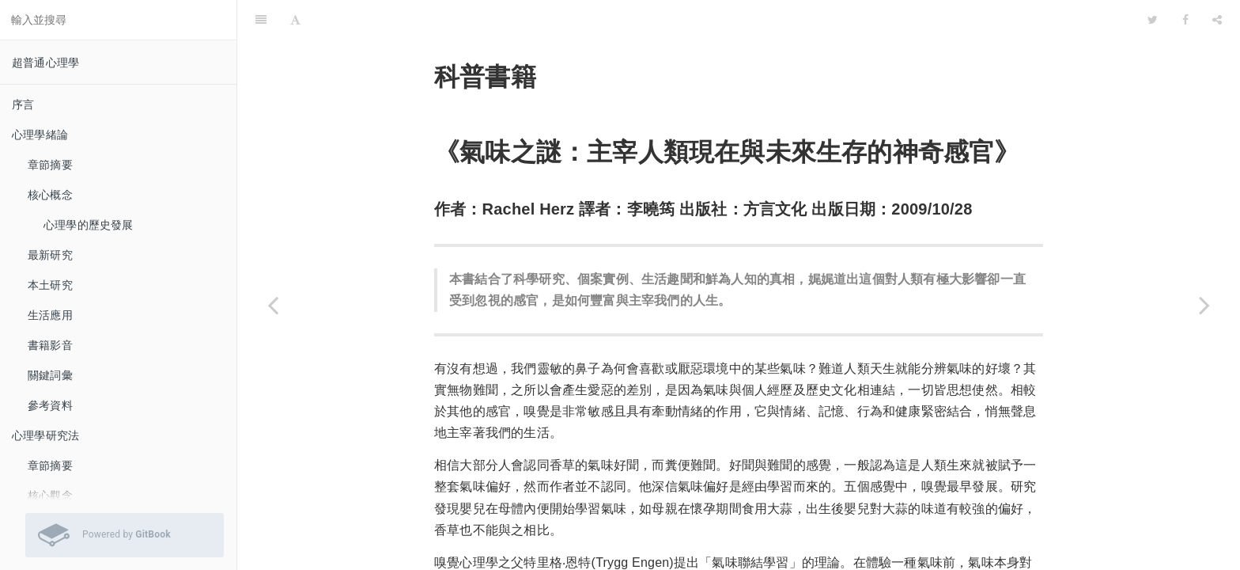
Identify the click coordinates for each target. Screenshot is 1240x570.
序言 (23, 104)
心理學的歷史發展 (88, 224)
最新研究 (50, 255)
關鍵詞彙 (50, 375)
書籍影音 (50, 345)
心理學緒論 (40, 134)
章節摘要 (50, 164)
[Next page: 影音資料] (1204, 305)
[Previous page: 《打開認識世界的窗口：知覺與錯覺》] (272, 305)
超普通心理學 (45, 62)
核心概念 (50, 194)
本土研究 (50, 285)
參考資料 (50, 405)
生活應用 (50, 315)
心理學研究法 (45, 435)
